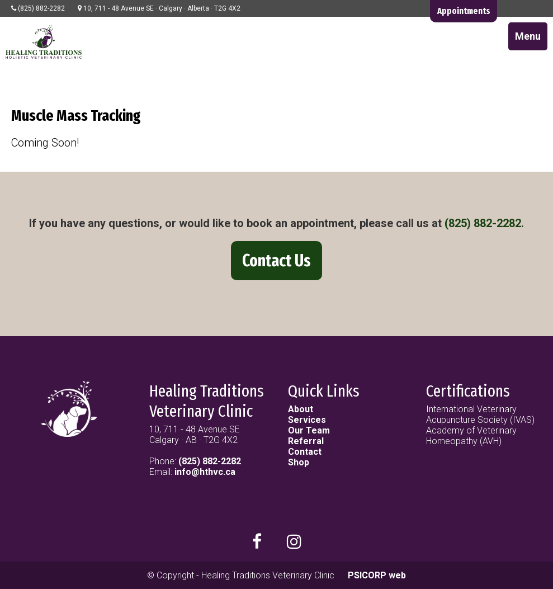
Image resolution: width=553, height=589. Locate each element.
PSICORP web (377, 575)
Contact (305, 451)
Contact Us (276, 261)
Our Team (309, 430)
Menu (528, 36)
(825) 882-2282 (483, 223)
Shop (298, 462)
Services (307, 419)
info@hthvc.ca (204, 472)
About (300, 409)
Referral (306, 441)
